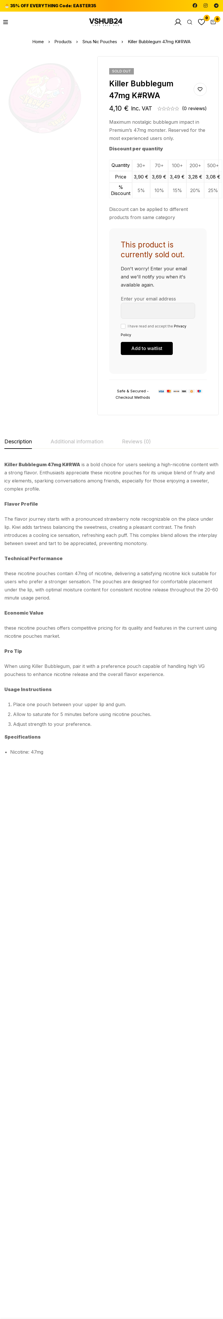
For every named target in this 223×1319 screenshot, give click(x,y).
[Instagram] (205, 5)
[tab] (18, 442)
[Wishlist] (199, 22)
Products (63, 41)
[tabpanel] (111, 610)
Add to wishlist (200, 89)
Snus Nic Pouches (101, 41)
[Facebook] (194, 5)
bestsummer (98, 1036)
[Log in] (173, 22)
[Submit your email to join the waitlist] (147, 348)
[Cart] (212, 22)
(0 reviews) (194, 108)
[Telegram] (216, 5)
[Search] (186, 22)
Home (37, 41)
